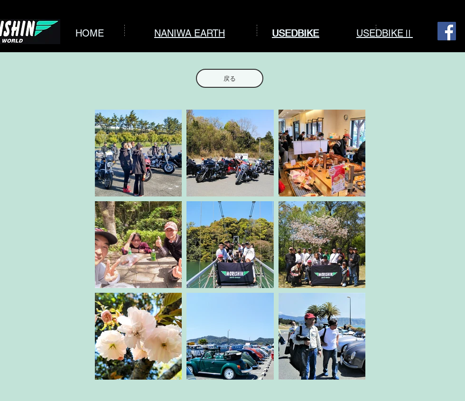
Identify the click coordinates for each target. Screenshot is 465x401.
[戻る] (229, 78)
